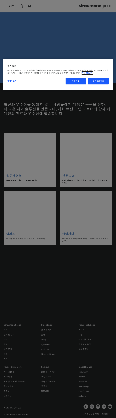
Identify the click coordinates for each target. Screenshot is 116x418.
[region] (58, 74)
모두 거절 (75, 81)
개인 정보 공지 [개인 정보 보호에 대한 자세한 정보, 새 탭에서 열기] (87, 73)
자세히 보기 (11, 81)
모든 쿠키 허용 (98, 81)
